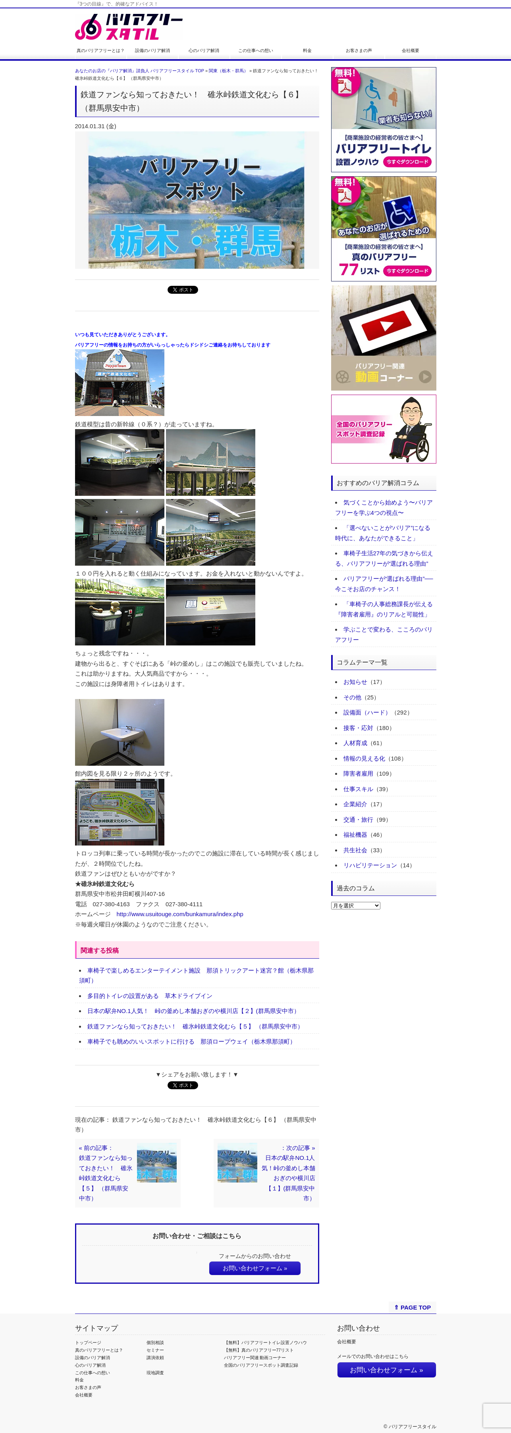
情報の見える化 (364, 758)
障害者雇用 (358, 773)
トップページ (88, 1342)
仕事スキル (358, 789)
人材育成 (355, 743)
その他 (352, 697)
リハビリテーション (370, 865)
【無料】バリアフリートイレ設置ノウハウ (265, 1342)
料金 (307, 50)
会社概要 (410, 50)
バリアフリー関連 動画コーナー (255, 1357)
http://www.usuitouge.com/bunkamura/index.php (180, 914)
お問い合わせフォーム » (255, 1268)
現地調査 (155, 1372)
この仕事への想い (255, 50)
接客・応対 (358, 727)
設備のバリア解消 (152, 50)
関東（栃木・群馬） (228, 70)
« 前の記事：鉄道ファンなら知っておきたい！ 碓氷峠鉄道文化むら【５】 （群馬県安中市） (106, 1173)
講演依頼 (155, 1357)
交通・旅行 (358, 819)
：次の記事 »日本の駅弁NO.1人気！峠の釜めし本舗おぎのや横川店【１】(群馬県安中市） (288, 1173)
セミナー (155, 1350)
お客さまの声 (359, 50)
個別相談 (155, 1342)
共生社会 (355, 850)
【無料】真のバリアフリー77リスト (259, 1350)
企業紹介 (355, 804)
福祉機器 (355, 834)
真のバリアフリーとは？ (101, 50)
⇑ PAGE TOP (412, 1307)
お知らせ (355, 681)
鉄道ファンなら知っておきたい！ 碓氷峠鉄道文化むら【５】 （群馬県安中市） (195, 1026)
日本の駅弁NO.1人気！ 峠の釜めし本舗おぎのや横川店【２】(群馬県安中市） (193, 1010)
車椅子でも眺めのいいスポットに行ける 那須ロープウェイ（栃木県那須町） (191, 1041)
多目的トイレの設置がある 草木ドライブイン (149, 995)
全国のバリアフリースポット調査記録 (261, 1365)
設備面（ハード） (367, 712)
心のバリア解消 (204, 50)
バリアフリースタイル (412, 1426)
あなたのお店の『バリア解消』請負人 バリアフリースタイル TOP (139, 70)
